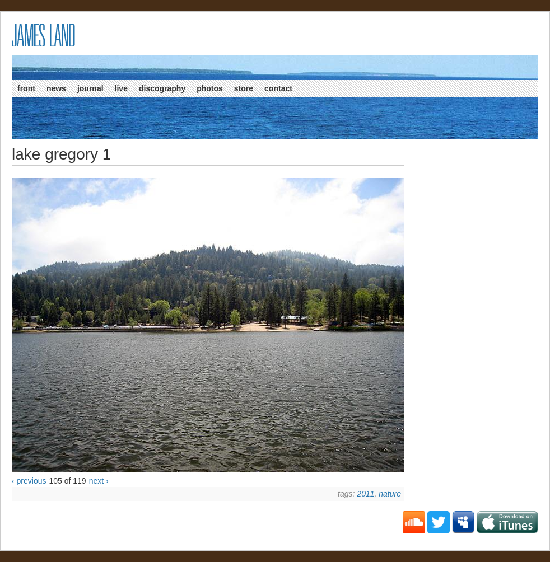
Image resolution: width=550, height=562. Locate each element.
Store (243, 88)
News (56, 88)
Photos (210, 88)
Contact (278, 88)
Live (121, 88)
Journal (90, 88)
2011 (365, 493)
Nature (390, 493)
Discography (162, 88)
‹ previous (29, 480)
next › (99, 480)
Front (26, 88)
